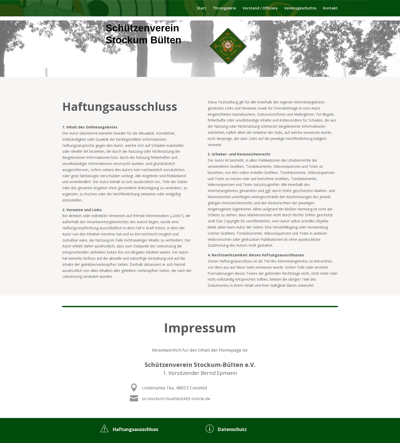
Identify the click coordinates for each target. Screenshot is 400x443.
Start (201, 8)
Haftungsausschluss (135, 429)
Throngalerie (224, 8)
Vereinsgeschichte (300, 8)
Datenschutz (232, 429)
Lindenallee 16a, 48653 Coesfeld (191, 388)
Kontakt (330, 8)
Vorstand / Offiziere (260, 8)
